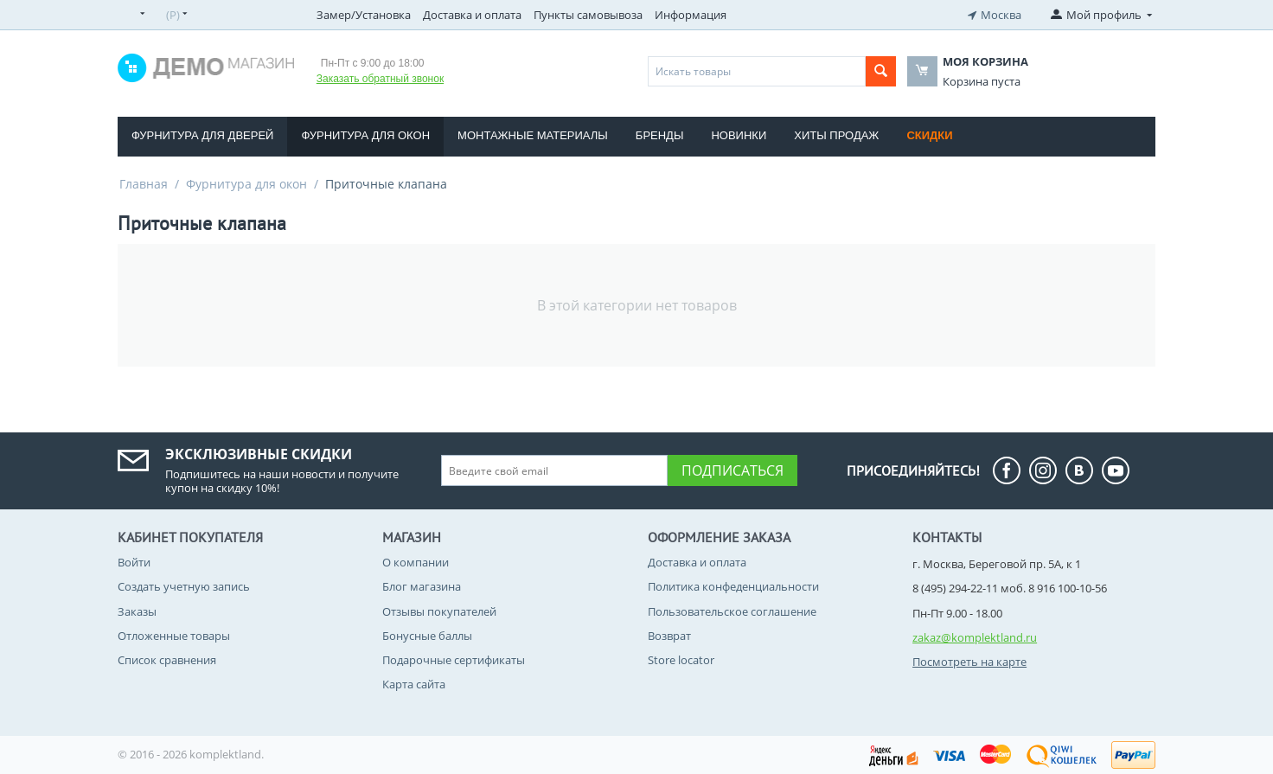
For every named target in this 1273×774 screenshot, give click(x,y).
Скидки (929, 135)
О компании (415, 562)
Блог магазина (421, 586)
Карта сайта (413, 684)
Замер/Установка (364, 14)
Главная (143, 184)
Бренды (660, 135)
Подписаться (732, 470)
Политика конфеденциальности (733, 586)
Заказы (137, 611)
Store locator (681, 660)
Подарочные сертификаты (453, 660)
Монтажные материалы (532, 135)
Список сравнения (167, 660)
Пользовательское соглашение (732, 611)
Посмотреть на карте (969, 661)
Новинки (738, 135)
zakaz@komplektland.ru (974, 637)
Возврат (669, 635)
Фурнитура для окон (365, 135)
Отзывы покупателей (439, 611)
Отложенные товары (174, 635)
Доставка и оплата (472, 14)
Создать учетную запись (184, 586)
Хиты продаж (836, 135)
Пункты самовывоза (588, 14)
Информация (690, 14)
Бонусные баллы (427, 635)
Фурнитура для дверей (202, 135)
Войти (134, 562)
